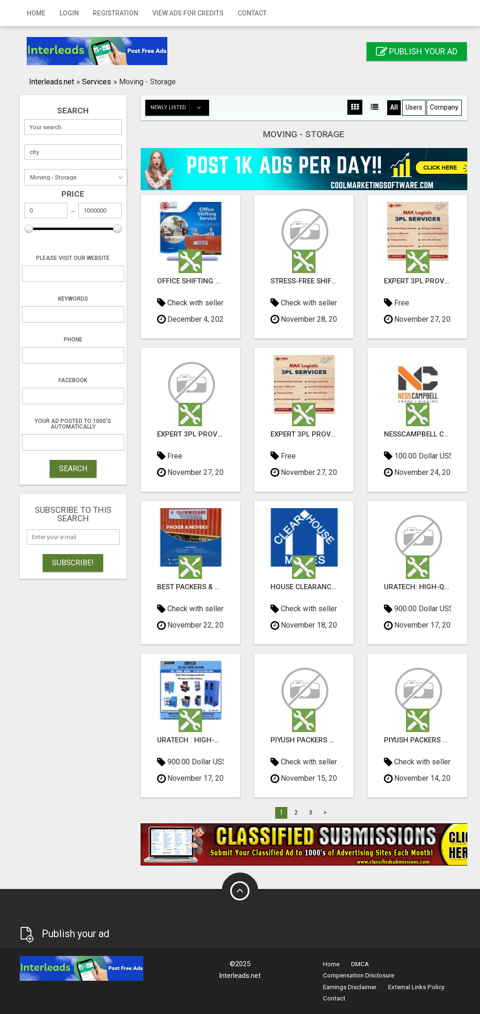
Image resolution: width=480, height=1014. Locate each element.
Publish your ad (417, 51)
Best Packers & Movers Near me (190, 587)
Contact (252, 13)
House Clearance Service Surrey (303, 587)
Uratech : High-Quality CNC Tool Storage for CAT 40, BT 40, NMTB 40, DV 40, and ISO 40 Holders (190, 740)
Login (69, 13)
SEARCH (73, 468)
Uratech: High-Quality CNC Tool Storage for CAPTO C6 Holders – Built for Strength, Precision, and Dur (417, 587)
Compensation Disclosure (358, 975)
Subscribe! (73, 562)
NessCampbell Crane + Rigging (417, 434)
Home (36, 13)
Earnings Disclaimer (349, 987)
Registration (115, 13)
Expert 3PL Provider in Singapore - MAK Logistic (417, 281)
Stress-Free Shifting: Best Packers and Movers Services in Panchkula (303, 281)
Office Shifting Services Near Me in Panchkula (190, 281)
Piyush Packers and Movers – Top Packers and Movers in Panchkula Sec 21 (303, 740)
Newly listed (179, 107)
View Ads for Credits (188, 13)
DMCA (360, 964)
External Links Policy (416, 987)
